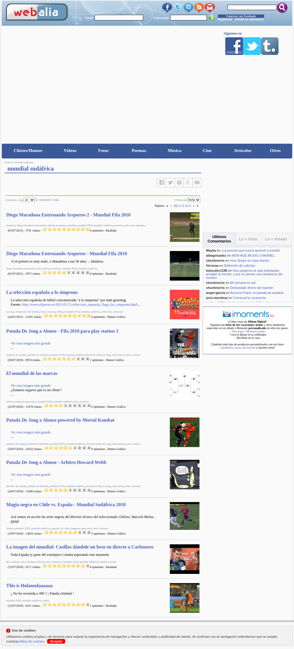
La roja (10, 311)
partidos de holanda (37, 354)
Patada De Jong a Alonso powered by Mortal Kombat (60, 420)
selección (106, 311)
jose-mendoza (217, 298)
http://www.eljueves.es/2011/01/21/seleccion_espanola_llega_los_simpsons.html (79, 304)
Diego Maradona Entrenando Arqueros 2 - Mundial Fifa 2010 (68, 214)
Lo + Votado (276, 239)
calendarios (227, 347)
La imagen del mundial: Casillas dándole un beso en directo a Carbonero (80, 546)
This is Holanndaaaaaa (29, 585)
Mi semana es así (242, 282)
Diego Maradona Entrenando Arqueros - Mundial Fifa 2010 (66, 253)
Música (175, 150)
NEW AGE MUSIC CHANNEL (253, 255)
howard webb (94, 354)
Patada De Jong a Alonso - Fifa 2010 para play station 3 (62, 331)
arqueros (10, 225)
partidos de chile (60, 528)
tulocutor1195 (216, 270)
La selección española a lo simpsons (42, 292)
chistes (10, 401)
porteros (118, 225)
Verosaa (212, 265)
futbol (50, 225)
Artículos (242, 150)
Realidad (111, 230)
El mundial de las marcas (31, 373)
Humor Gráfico (116, 316)
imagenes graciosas (25, 401)
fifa (39, 268)
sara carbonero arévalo (32, 561)
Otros (275, 150)
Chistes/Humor (28, 150)
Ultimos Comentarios (219, 238)
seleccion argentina (135, 225)
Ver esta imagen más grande (31, 343)
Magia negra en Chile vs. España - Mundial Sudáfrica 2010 (66, 504)
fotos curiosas (48, 311)
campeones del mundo (27, 311)
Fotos (103, 150)
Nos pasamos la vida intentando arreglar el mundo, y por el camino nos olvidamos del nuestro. (244, 274)
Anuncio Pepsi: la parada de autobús (257, 292)
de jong (107, 354)
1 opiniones (96, 360)
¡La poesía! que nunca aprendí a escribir (250, 250)
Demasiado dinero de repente (251, 287)
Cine (207, 150)
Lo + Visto (248, 239)
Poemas (139, 150)
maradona (60, 225)
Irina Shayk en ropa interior (249, 260)
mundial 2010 (85, 225)
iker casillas (12, 561)
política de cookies (30, 641)
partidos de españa (16, 354)
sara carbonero (54, 561)
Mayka (211, 250)
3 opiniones (98, 533)
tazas (238, 347)
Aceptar (56, 641)
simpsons (118, 311)
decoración (248, 347)
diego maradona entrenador (31, 225)
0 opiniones (96, 230)
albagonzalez (216, 255)
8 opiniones (96, 567)
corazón (112, 561)
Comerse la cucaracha (249, 298)
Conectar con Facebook (241, 16)
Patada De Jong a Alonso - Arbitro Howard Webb (56, 462)
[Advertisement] (147, 99)
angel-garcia (215, 292)
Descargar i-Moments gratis (248, 331)
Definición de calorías (239, 265)
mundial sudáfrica (24, 162)
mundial (71, 225)
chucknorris (215, 260)
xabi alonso (118, 354)
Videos (70, 150)
